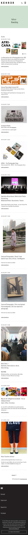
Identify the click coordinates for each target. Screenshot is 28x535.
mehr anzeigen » (5, 66)
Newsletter (4, 507)
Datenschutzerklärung (14, 528)
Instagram (13, 127)
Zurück (13, 475)
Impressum (4, 500)
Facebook (3, 513)
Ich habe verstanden (14, 532)
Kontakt (3, 494)
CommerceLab (23, 479)
